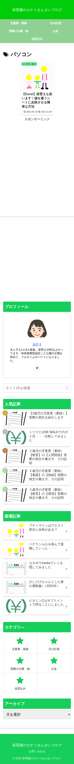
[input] (37, 388)
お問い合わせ (37, 751)
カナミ (37, 344)
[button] (66, 388)
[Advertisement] (37, 159)
